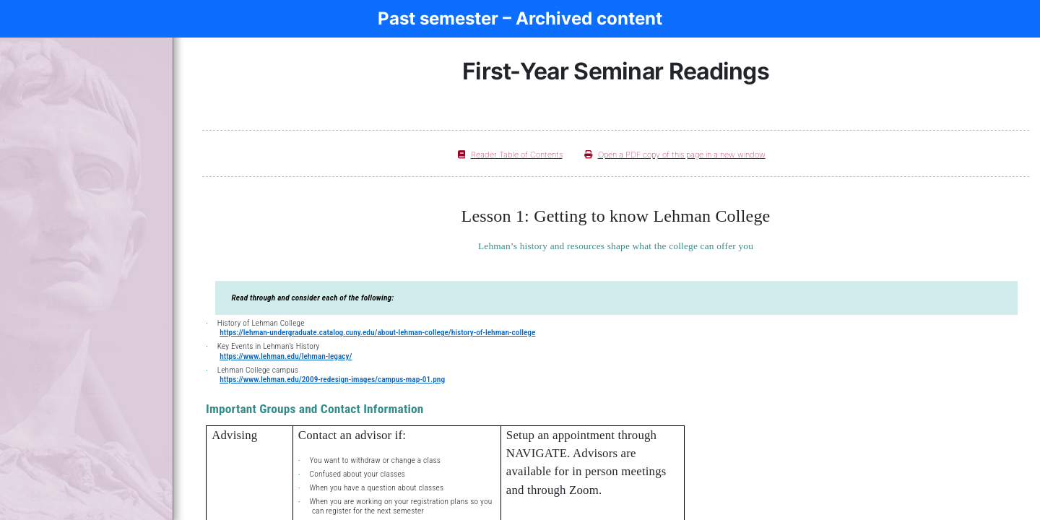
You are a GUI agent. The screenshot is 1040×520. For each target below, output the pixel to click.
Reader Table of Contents (510, 155)
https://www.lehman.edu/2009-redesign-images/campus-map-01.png (332, 379)
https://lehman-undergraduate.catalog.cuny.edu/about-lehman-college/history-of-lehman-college (377, 332)
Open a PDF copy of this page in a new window (675, 155)
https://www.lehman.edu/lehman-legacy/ (286, 356)
